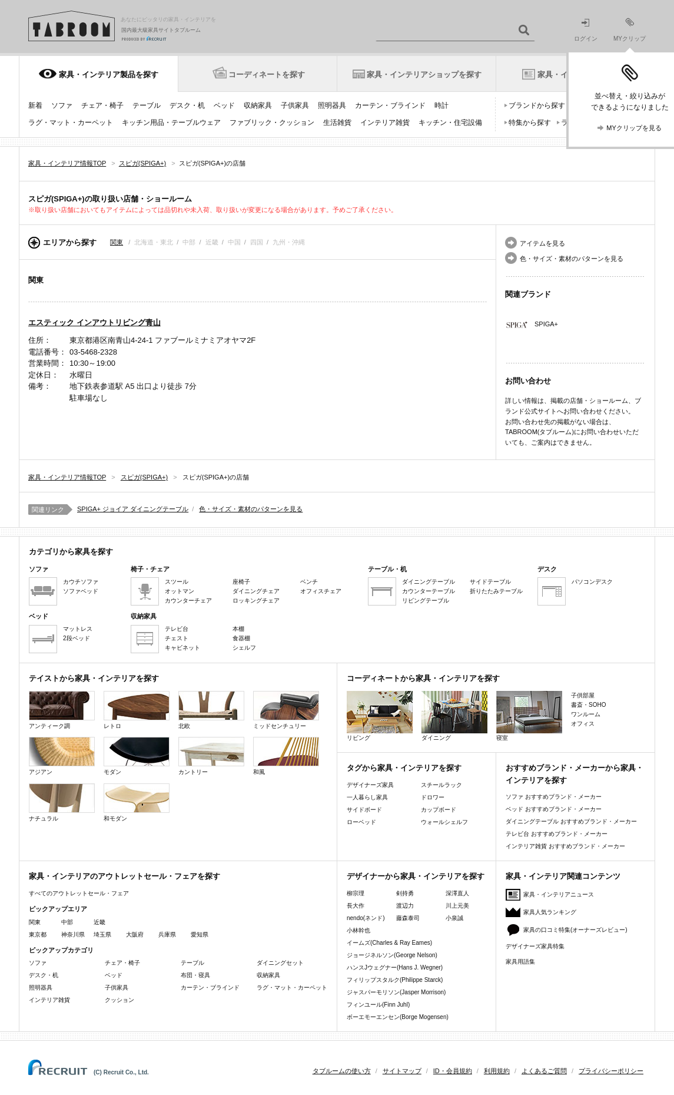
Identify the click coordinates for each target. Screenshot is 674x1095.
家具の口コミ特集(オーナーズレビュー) (575, 930)
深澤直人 (457, 893)
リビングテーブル (425, 600)
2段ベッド (76, 638)
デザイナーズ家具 (370, 785)
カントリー (211, 756)
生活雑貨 (337, 122)
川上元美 (457, 905)
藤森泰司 (408, 918)
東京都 (38, 934)
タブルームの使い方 (342, 1070)
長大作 (355, 905)
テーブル (146, 105)
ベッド (224, 105)
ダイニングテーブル (428, 581)
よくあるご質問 (544, 1070)
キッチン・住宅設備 (450, 122)
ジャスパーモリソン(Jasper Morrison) (396, 992)
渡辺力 (405, 905)
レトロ (137, 710)
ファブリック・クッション (272, 122)
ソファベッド (80, 591)
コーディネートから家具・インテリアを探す (423, 678)
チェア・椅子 (102, 105)
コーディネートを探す (266, 74)
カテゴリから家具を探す (71, 551)
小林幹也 (358, 930)
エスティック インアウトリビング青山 (94, 322)
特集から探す (530, 122)
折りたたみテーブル (496, 591)
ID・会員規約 (452, 1070)
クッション (119, 1000)
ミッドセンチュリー (286, 710)
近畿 (99, 922)
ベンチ (309, 581)
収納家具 (258, 105)
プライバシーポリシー (611, 1070)
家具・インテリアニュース (558, 894)
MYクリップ (629, 30)
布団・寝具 (195, 975)
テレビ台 (176, 629)
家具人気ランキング (549, 912)
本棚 (238, 629)
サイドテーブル (490, 581)
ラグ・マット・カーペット (70, 122)
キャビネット (182, 647)
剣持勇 (405, 893)
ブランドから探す (537, 105)
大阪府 (135, 934)
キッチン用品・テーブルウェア (171, 122)
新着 (35, 105)
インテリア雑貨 (385, 122)
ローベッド (361, 822)
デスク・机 (187, 105)
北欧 (211, 710)
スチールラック (441, 785)
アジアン (62, 756)
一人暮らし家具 (367, 797)
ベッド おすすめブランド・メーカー (554, 809)
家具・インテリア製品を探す (108, 74)
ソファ (61, 105)
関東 (116, 242)
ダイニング (454, 716)
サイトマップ (402, 1070)
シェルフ (244, 647)
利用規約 (497, 1070)
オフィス (583, 723)
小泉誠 (454, 918)
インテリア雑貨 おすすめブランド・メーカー (565, 846)
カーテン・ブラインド (390, 105)
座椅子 (241, 581)
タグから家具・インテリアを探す (404, 767)
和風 (286, 756)
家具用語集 (520, 961)
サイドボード (364, 809)
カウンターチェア (188, 600)
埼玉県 (102, 934)
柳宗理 (355, 893)
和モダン (137, 802)
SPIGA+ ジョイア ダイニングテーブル (132, 508)
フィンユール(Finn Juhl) (378, 1004)
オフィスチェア (320, 591)
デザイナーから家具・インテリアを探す (415, 876)
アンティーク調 (62, 710)
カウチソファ (80, 581)
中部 (67, 922)
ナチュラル (62, 802)
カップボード (438, 809)
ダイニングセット (280, 963)
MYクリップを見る (634, 127)
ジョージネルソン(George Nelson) (392, 955)
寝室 (529, 716)
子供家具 (295, 105)
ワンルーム (585, 714)
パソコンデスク (592, 581)
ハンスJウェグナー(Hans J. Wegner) (395, 967)
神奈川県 (73, 934)
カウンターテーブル (428, 591)
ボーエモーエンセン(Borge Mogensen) (398, 1017)
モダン (137, 756)
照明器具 (332, 105)
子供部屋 (583, 695)
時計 (441, 105)
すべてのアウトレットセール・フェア (79, 893)
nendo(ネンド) (365, 918)
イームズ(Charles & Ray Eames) (389, 942)
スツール (176, 581)
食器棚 (241, 638)
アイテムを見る (542, 243)
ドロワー (432, 797)
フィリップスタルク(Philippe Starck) (395, 980)
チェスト (176, 638)
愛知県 (199, 934)
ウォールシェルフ (444, 822)
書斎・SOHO (588, 705)
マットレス (77, 629)
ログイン (585, 30)
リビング (380, 716)
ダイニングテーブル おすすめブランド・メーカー (571, 821)
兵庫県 (167, 934)
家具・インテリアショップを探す (424, 74)
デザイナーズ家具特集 (535, 946)
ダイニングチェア (256, 591)
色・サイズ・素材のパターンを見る (571, 258)
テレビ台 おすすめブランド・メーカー (556, 834)
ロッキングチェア (256, 600)
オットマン (179, 591)
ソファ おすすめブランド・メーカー (554, 796)
